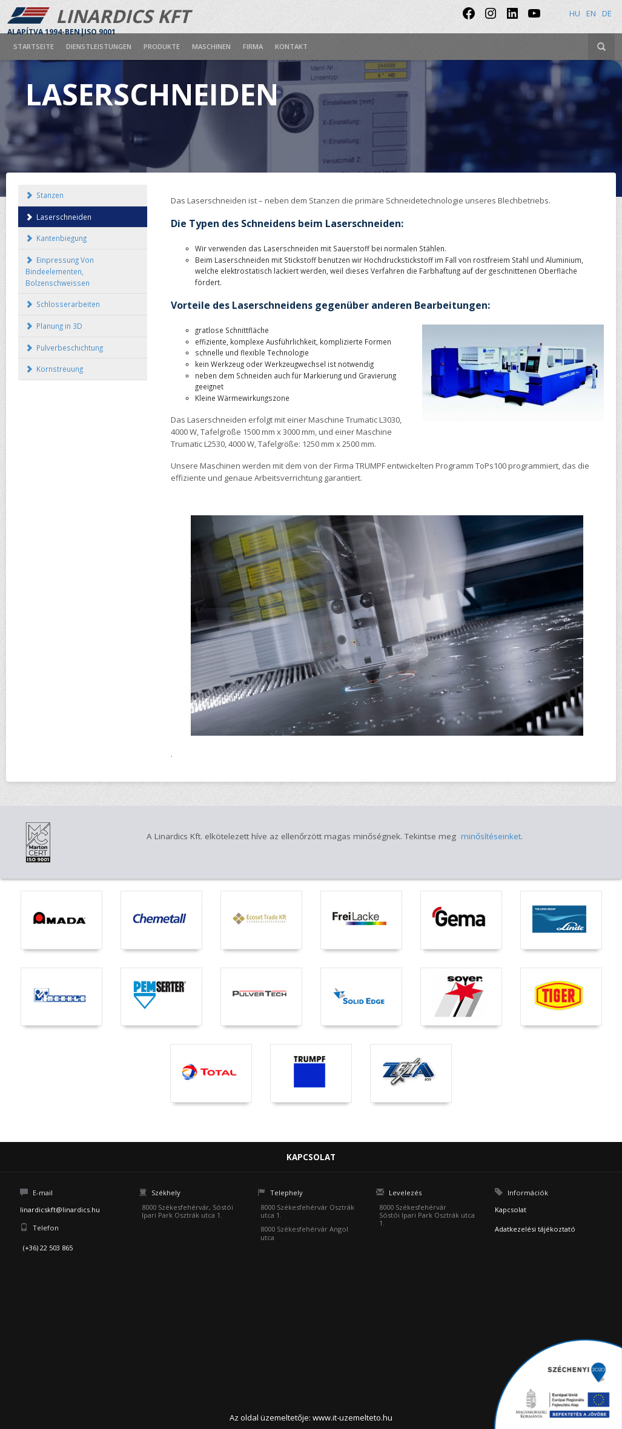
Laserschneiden (58, 217)
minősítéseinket (491, 836)
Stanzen (44, 195)
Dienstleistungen (98, 46)
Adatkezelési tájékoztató (535, 1228)
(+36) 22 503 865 (48, 1247)
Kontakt (291, 46)
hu (574, 13)
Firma (253, 46)
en (591, 13)
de (607, 13)
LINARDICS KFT (98, 19)
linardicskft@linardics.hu (60, 1209)
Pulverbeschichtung (64, 347)
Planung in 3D (53, 326)
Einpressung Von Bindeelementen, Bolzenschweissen (59, 271)
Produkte (162, 46)
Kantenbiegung (56, 238)
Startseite (33, 46)
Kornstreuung (54, 369)
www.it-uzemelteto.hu (352, 1417)
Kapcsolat (510, 1209)
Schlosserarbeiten (62, 304)
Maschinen (211, 46)
